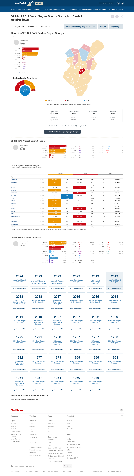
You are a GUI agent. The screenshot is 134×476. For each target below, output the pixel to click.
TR (100, 3)
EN (103, 3)
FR (109, 3)
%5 (33, 90)
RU (111, 3)
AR (106, 3)
